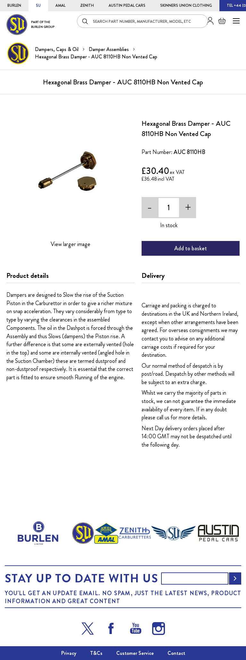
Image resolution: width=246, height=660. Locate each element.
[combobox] (142, 21)
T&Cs (96, 653)
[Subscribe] (235, 578)
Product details (27, 275)
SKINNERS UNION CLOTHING (186, 5)
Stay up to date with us (81, 578)
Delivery (153, 275)
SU (38, 5)
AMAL (60, 5)
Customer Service (135, 653)
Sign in (207, 21)
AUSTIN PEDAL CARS (127, 5)
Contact (176, 653)
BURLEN (14, 5)
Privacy (68, 653)
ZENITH (87, 5)
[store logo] (30, 24)
